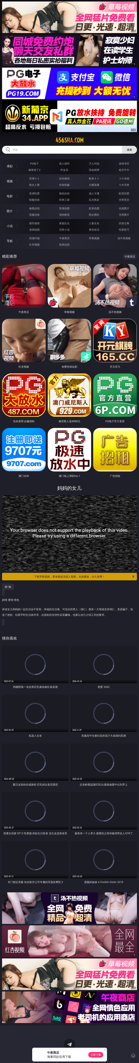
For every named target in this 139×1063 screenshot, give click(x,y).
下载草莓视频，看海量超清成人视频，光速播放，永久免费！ (84, 576)
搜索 (129, 149)
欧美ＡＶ (94, 178)
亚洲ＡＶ (34, 178)
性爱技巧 (124, 229)
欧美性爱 (124, 193)
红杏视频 (34, 244)
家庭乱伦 (64, 223)
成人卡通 (94, 193)
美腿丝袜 (34, 214)
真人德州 (64, 163)
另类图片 (124, 214)
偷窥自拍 (34, 208)
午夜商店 (64, 238)
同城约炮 (34, 238)
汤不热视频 (124, 238)
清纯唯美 (64, 214)
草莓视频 (94, 238)
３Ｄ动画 (124, 178)
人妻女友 (94, 223)
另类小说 (64, 229)
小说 (10, 226)
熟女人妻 (34, 185)
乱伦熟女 (94, 199)
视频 (10, 181)
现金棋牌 (94, 170)
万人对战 (94, 163)
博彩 (10, 166)
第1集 (8, 587)
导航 (10, 241)
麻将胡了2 (34, 170)
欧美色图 (94, 208)
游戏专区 (124, 163)
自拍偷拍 (64, 178)
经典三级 (64, 199)
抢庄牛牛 (124, 170)
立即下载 (96, 1054)
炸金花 (64, 170)
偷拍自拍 (64, 193)
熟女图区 (94, 214)
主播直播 (94, 185)
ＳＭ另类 (124, 185)
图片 (10, 211)
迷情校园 (34, 229)
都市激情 (34, 223)
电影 (10, 196)
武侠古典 (124, 223)
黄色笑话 (94, 229)
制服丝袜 (34, 199)
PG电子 (34, 163)
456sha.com (69, 140)
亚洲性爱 (34, 193)
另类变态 (124, 199)
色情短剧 (64, 244)
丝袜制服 (64, 185)
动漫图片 (124, 208)
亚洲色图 (64, 208)
